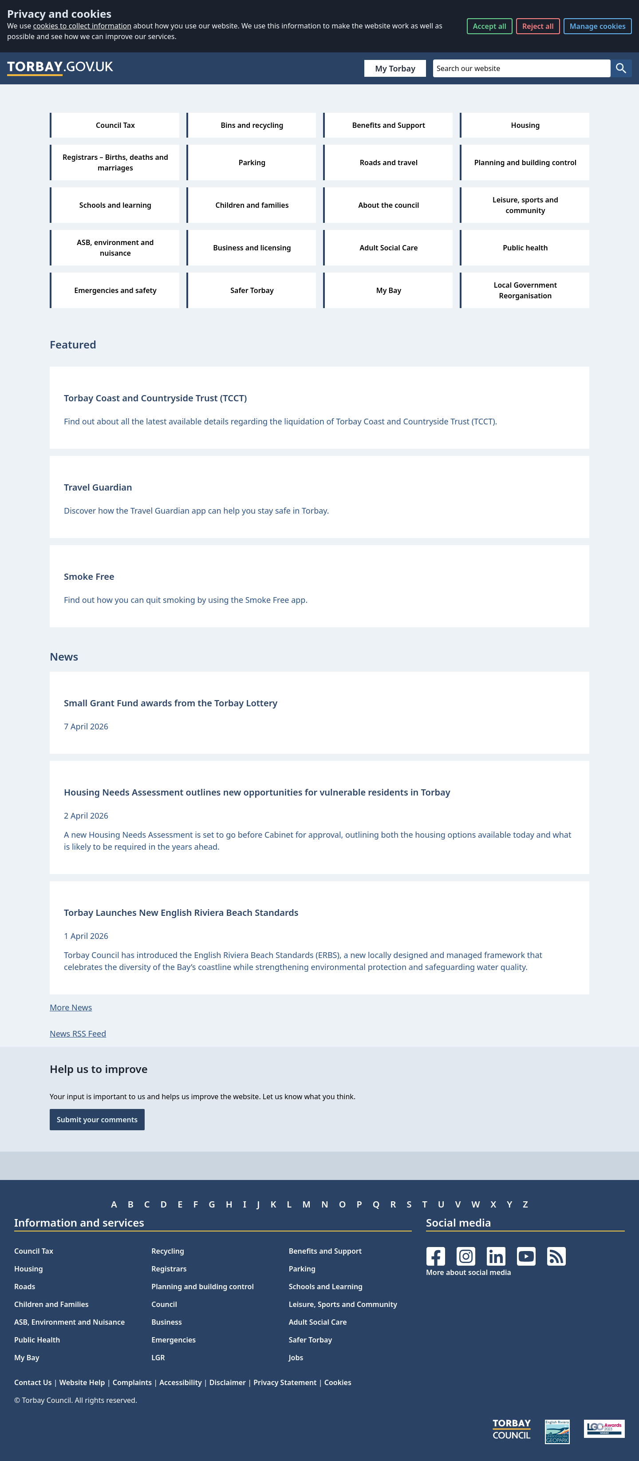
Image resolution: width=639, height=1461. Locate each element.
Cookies (337, 1382)
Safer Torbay (310, 1340)
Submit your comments (97, 1119)
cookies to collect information (82, 26)
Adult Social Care (318, 1322)
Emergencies (173, 1340)
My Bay (26, 1357)
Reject (538, 26)
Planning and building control (202, 1286)
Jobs (296, 1357)
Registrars (168, 1269)
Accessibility (180, 1382)
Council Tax (33, 1251)
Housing (28, 1269)
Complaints (132, 1382)
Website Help (82, 1382)
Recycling (167, 1251)
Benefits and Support (325, 1251)
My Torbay (395, 68)
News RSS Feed (78, 1033)
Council (164, 1304)
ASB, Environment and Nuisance (69, 1322)
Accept (489, 26)
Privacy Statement (284, 1382)
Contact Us (33, 1382)
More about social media (468, 1272)
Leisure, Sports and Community (343, 1304)
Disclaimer (227, 1382)
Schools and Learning (326, 1286)
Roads (24, 1286)
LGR (158, 1357)
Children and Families (51, 1304)
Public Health (37, 1340)
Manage (598, 26)
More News (71, 1007)
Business (166, 1322)
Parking (302, 1269)
